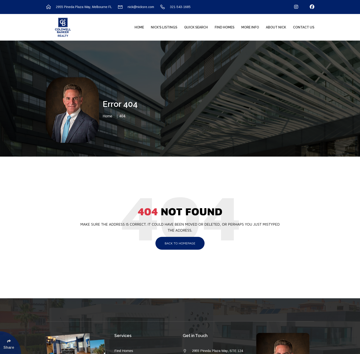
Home (139, 27)
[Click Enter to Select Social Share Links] (10, 342)
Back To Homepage (180, 243)
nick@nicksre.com (136, 7)
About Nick (276, 27)
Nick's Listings (164, 27)
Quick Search (196, 27)
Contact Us (303, 27)
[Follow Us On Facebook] (309, 7)
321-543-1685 (175, 7)
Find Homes (224, 27)
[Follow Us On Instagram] (293, 7)
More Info (250, 27)
